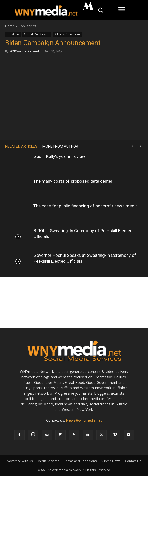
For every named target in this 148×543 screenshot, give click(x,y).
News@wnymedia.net (84, 420)
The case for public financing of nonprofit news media (85, 205)
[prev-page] (132, 146)
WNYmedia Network (25, 51)
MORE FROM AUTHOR (60, 146)
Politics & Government (67, 34)
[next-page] (140, 146)
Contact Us (133, 461)
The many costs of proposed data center (72, 181)
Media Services (48, 461)
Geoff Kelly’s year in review (59, 156)
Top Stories (27, 26)
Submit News (110, 461)
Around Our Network (37, 34)
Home (9, 26)
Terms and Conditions (80, 461)
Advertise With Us (20, 461)
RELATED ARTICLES (21, 146)
